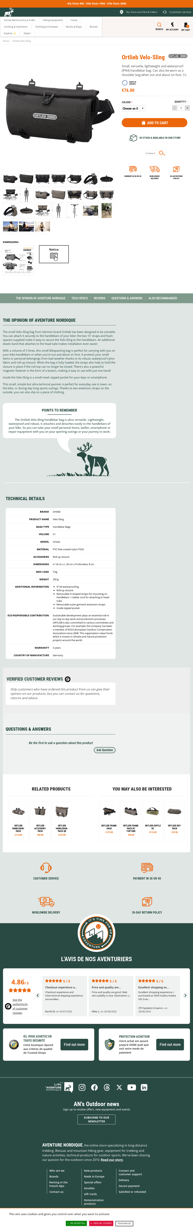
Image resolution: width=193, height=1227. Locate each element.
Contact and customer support (130, 1172)
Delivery (124, 1180)
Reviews (99, 298)
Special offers (92, 1182)
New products (93, 1170)
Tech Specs (79, 298)
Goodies (89, 1188)
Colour (126, 102)
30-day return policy (176, 177)
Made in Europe (94, 1176)
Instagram (82, 1087)
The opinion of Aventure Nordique (40, 298)
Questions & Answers (126, 298)
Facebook (94, 1087)
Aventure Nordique (62, 1145)
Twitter (119, 1087)
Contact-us (56, 1192)
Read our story (112, 1160)
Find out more (74, 1044)
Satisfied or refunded (132, 1192)
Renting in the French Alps (58, 1184)
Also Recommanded (163, 298)
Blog (59, 1087)
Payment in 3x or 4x (132, 176)
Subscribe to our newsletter (96, 1119)
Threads (107, 1087)
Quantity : (181, 101)
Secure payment (129, 1186)
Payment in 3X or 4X (147, 878)
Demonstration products (94, 1201)
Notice (54, 249)
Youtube (131, 1087)
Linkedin (144, 1087)
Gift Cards (90, 1194)
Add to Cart (157, 123)
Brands (53, 1176)
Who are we (56, 1170)
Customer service (46, 878)
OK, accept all (76, 1223)
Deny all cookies (101, 1223)
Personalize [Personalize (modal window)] (124, 1223)
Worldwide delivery (155, 177)
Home (6, 41)
